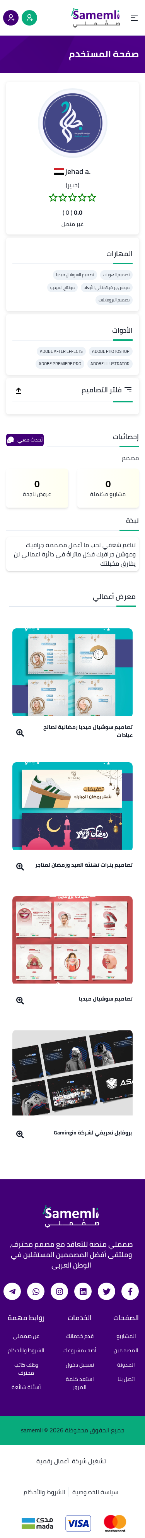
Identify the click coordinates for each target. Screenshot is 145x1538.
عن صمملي (26, 1336)
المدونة (126, 1365)
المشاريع (126, 1336)
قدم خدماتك (80, 1336)
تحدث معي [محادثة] (25, 440)
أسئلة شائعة (26, 1387)
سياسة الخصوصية (95, 1492)
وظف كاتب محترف (26, 1369)
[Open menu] (134, 18)
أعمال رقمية (52, 1461)
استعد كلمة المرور (80, 1383)
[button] (72, 123)
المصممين (126, 1350)
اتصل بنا (126, 1379)
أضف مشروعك (79, 1350)
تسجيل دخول (80, 1365)
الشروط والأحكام (26, 1350)
